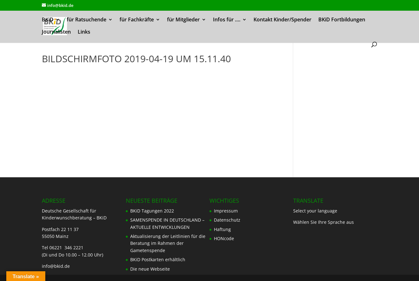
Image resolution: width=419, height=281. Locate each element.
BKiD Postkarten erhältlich (157, 259)
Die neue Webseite (150, 269)
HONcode (224, 238)
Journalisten (56, 32)
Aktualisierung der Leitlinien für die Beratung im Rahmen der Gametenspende (167, 243)
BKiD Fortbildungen (341, 20)
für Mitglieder (183, 20)
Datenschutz (227, 220)
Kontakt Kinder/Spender (282, 20)
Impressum (226, 211)
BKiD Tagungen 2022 (152, 211)
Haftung (222, 229)
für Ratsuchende (86, 20)
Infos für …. (226, 20)
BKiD (47, 20)
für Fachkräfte (137, 20)
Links (84, 32)
